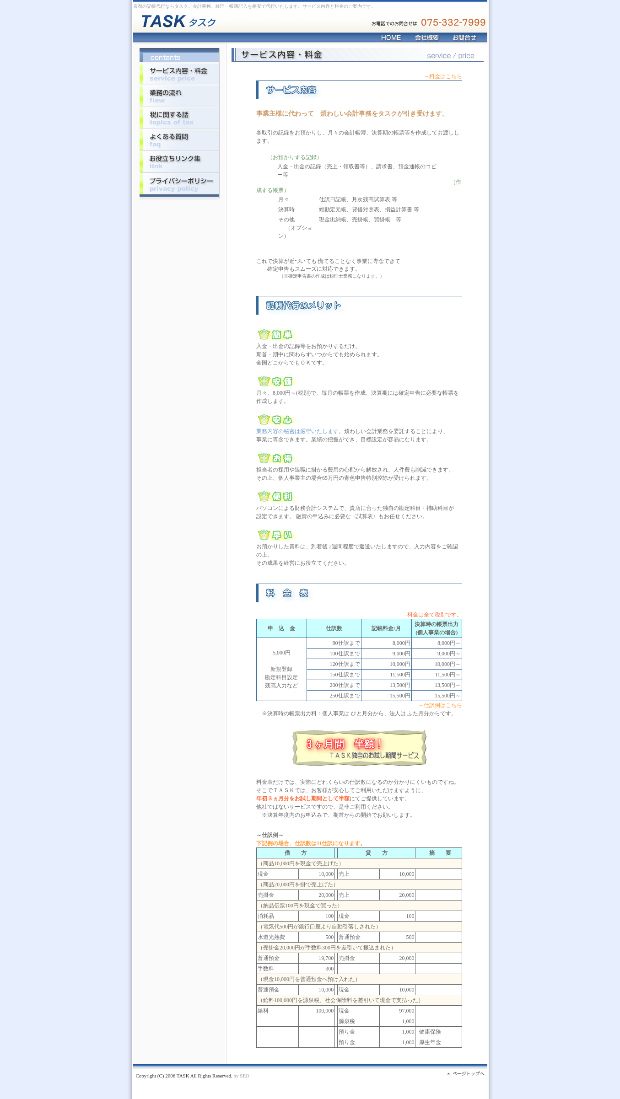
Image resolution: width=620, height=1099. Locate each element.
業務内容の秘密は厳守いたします (297, 431)
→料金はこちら (443, 76)
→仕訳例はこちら (440, 705)
